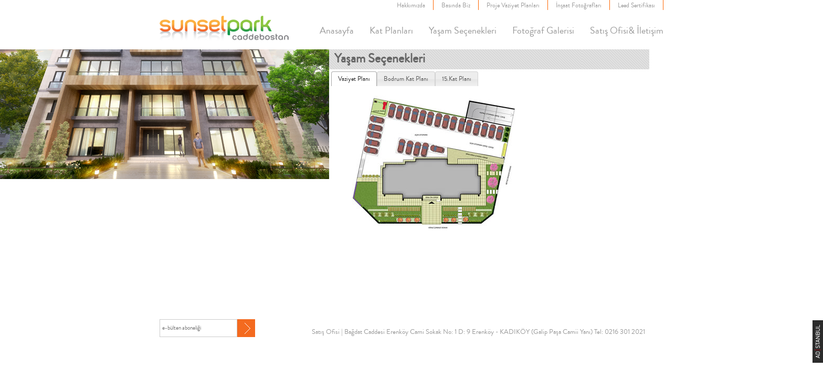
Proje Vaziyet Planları (513, 5)
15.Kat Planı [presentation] (456, 79)
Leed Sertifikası (636, 5)
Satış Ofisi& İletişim (626, 30)
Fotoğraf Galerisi (543, 30)
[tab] (354, 79)
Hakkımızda (411, 5)
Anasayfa (337, 30)
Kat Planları (391, 30)
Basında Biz (455, 5)
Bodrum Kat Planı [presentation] (406, 79)
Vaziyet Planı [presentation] (354, 79)
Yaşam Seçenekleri (463, 30)
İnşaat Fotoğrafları (579, 5)
